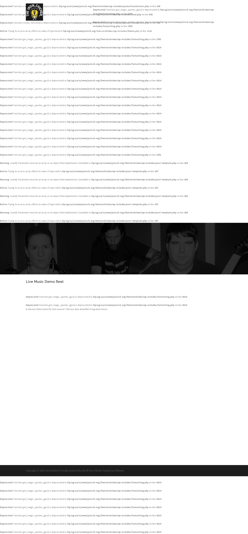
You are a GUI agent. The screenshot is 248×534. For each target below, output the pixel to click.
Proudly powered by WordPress (76, 470)
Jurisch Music (52, 470)
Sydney (107, 470)
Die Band (100, 30)
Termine (136, 30)
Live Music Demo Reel (159, 30)
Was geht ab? (119, 30)
